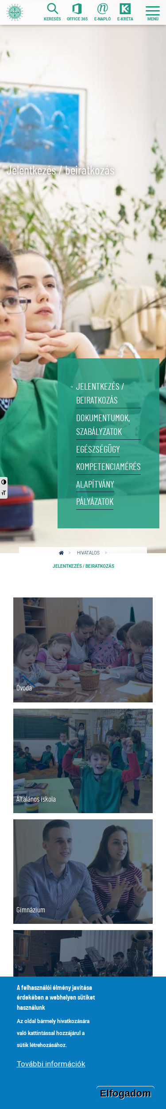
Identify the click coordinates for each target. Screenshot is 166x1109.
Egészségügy (98, 449)
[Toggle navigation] (152, 12)
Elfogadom (125, 1096)
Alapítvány (95, 484)
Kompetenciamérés (108, 467)
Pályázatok (94, 502)
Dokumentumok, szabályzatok (103, 425)
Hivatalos (88, 553)
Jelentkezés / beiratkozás (100, 394)
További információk (51, 1067)
